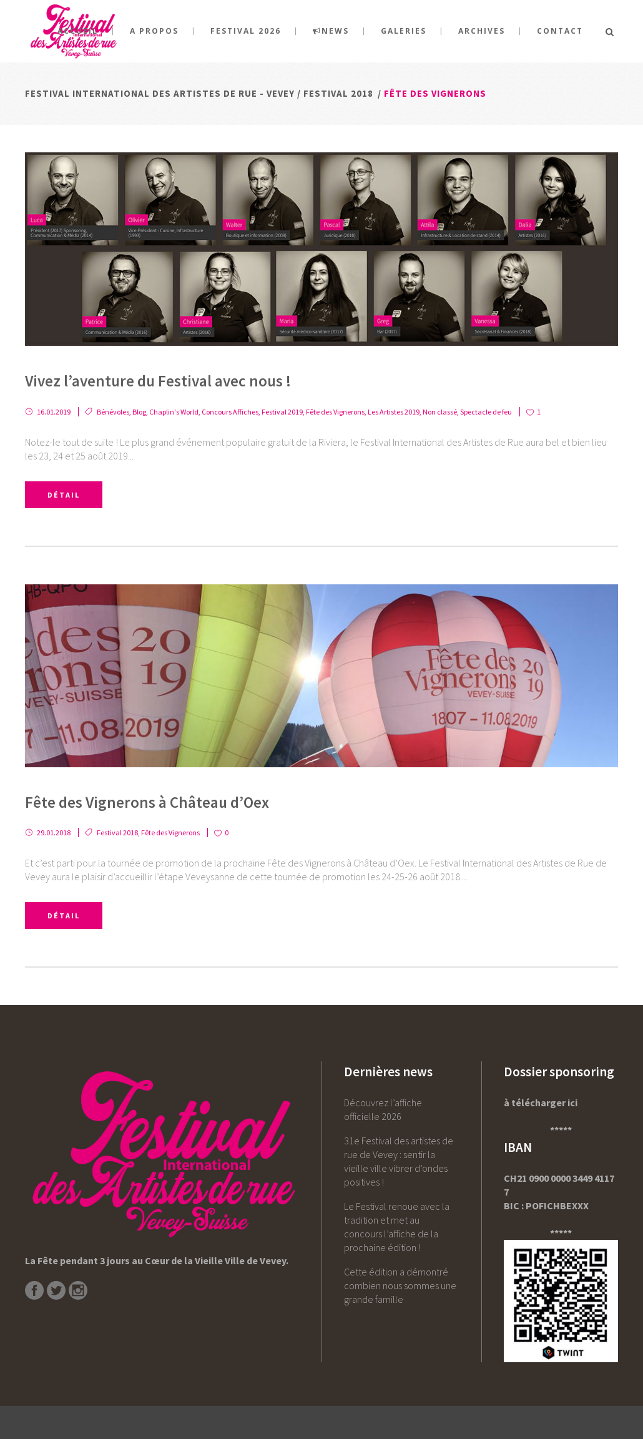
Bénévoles (113, 411)
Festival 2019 (282, 411)
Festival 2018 (338, 93)
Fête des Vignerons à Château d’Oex (147, 802)
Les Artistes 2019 (394, 411)
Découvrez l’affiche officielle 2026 (383, 1109)
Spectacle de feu (486, 411)
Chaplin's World (174, 411)
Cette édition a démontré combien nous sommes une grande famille (400, 1285)
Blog (139, 411)
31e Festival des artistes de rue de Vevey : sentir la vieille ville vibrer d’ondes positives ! (398, 1161)
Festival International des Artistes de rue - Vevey (160, 93)
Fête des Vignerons (335, 411)
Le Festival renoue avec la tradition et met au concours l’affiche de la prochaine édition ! (396, 1227)
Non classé (440, 411)
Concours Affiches (230, 411)
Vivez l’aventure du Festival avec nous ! (158, 381)
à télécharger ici (540, 1102)
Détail (63, 494)
